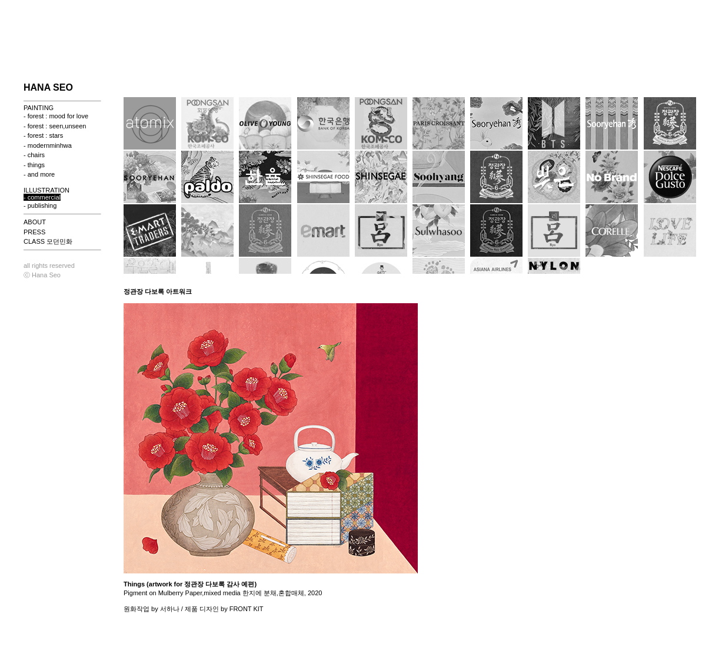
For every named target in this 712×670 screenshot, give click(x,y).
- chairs (34, 154)
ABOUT (35, 221)
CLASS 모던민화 (48, 241)
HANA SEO (48, 87)
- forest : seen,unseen (55, 126)
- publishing (40, 205)
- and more (39, 174)
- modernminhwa (48, 145)
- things (34, 164)
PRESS (34, 232)
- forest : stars (43, 135)
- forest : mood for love (56, 116)
